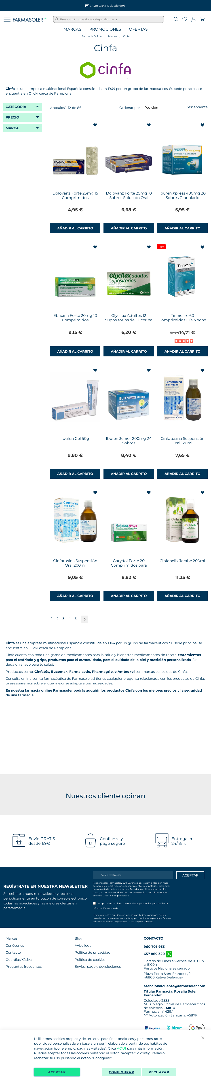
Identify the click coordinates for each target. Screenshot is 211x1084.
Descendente (197, 107)
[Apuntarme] (190, 875)
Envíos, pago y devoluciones (98, 966)
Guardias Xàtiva (19, 959)
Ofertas (138, 29)
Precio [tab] (12, 117)
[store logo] (29, 19)
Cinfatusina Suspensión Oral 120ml (182, 440)
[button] (95, 125)
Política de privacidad (116, 895)
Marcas (72, 29)
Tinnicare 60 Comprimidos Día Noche (182, 317)
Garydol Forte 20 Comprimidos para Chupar (129, 565)
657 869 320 (158, 954)
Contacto (13, 952)
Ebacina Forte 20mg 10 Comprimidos (75, 317)
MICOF (172, 1008)
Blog (78, 938)
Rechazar (159, 1072)
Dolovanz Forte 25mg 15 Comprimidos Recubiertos (75, 197)
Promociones (105, 29)
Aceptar (57, 1072)
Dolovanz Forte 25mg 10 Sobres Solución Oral (129, 195)
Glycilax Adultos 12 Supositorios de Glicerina (128, 317)
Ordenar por (129, 107)
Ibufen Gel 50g (75, 438)
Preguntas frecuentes (24, 966)
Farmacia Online (92, 36)
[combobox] (108, 19)
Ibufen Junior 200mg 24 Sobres (129, 440)
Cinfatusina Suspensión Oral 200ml (75, 563)
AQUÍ (121, 1048)
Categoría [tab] (16, 107)
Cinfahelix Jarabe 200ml (182, 561)
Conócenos (15, 945)
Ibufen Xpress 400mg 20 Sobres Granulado (182, 195)
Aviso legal (83, 945)
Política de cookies (90, 959)
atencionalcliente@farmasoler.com (174, 986)
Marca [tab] (12, 128)
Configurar (121, 1072)
